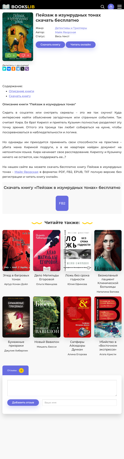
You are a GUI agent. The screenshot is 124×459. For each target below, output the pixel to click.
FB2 (62, 203)
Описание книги (21, 91)
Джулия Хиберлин (16, 350)
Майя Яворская (65, 32)
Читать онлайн (81, 44)
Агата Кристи (107, 354)
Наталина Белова (108, 291)
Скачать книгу (50, 44)
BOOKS (23, 6)
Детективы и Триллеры (71, 28)
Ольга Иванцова (46, 284)
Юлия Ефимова (77, 284)
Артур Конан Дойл (16, 284)
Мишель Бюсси (47, 346)
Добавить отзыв (23, 402)
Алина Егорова (77, 354)
